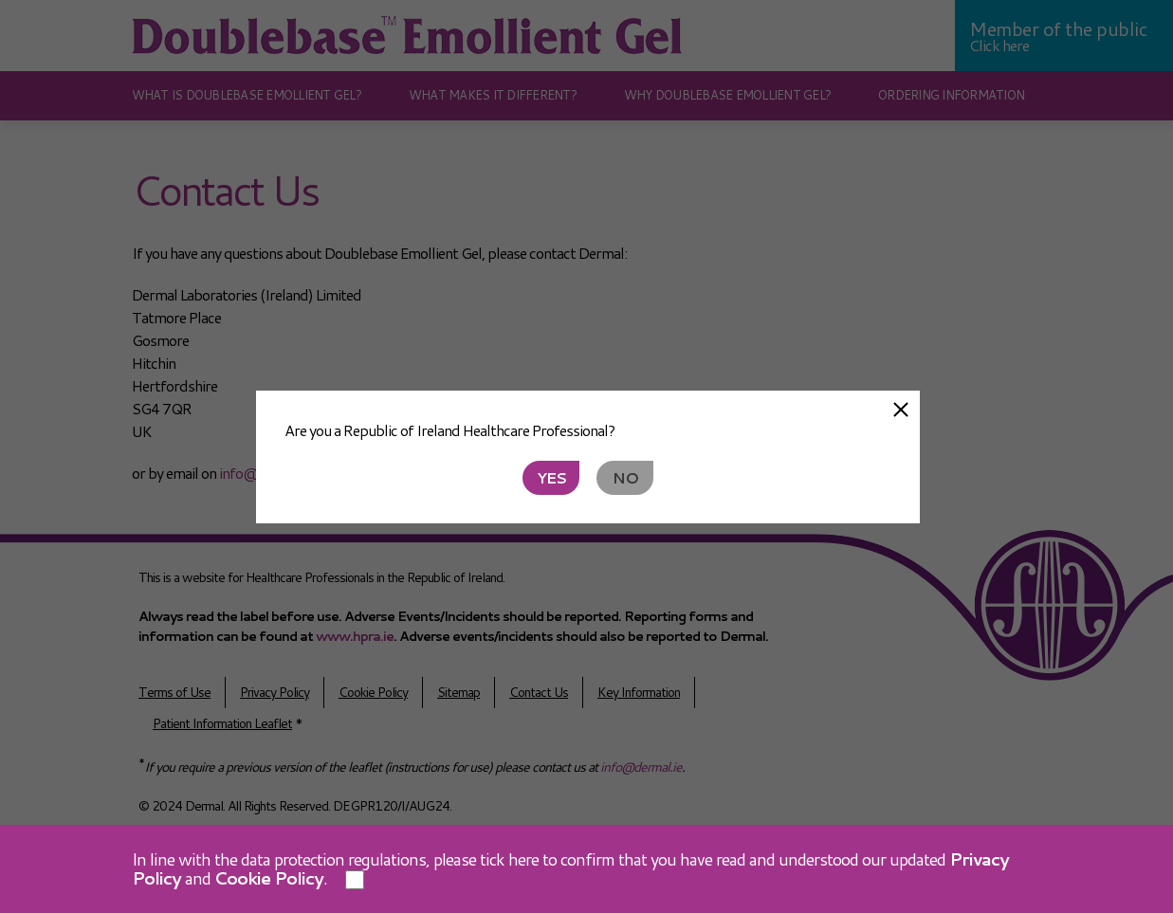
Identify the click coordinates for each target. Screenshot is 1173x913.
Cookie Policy (268, 878)
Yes (551, 477)
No (625, 477)
